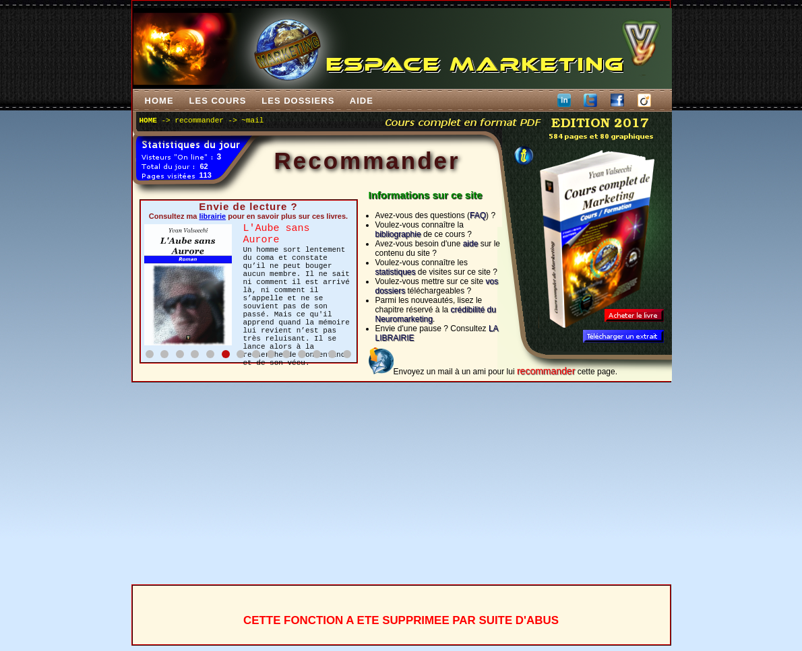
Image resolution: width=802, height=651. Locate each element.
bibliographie (398, 234)
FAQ (478, 215)
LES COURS (217, 101)
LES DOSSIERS (298, 101)
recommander (199, 120)
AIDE (361, 101)
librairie (212, 216)
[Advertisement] (401, 483)
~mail (252, 120)
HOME (158, 101)
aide (471, 243)
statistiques (395, 272)
